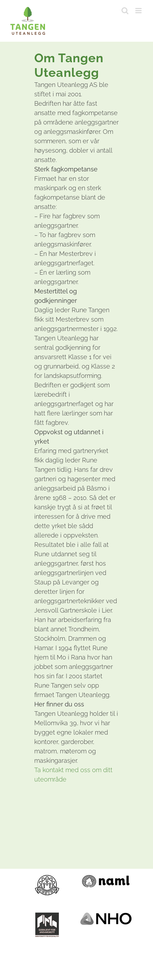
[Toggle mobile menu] (139, 10)
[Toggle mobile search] (125, 10)
